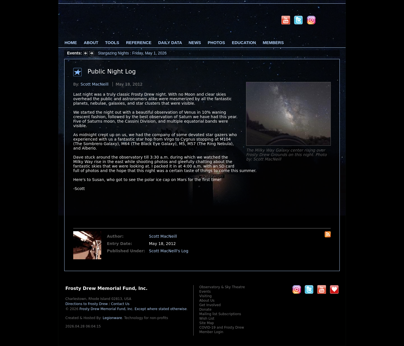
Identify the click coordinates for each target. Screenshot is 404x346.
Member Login (211, 332)
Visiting (205, 296)
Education (244, 42)
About (91, 42)
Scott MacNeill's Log (168, 251)
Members (273, 42)
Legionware (112, 318)
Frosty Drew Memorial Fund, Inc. (133, 309)
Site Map (206, 323)
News (195, 42)
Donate (205, 309)
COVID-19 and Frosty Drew (221, 327)
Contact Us (120, 304)
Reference (138, 42)
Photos (216, 42)
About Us (206, 301)
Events (205, 292)
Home (71, 42)
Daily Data (170, 42)
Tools (112, 42)
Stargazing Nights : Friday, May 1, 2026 (132, 53)
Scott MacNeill (95, 84)
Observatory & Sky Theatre (222, 287)
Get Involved (210, 305)
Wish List (206, 318)
